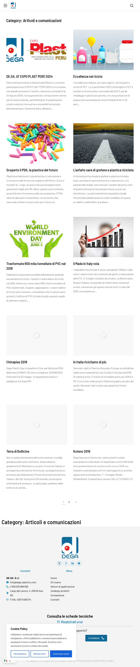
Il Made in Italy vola (86, 263)
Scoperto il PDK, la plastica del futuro (32, 170)
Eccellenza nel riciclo (87, 76)
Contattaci (96, 638)
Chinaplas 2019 (16, 362)
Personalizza (20, 653)
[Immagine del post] (36, 50)
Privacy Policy (84, 660)
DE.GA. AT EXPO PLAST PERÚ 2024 (29, 76)
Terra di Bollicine (17, 451)
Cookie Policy (98, 660)
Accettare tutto (61, 653)
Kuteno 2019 (81, 451)
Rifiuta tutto (40, 653)
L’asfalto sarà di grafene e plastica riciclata (103, 170)
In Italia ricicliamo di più (89, 362)
